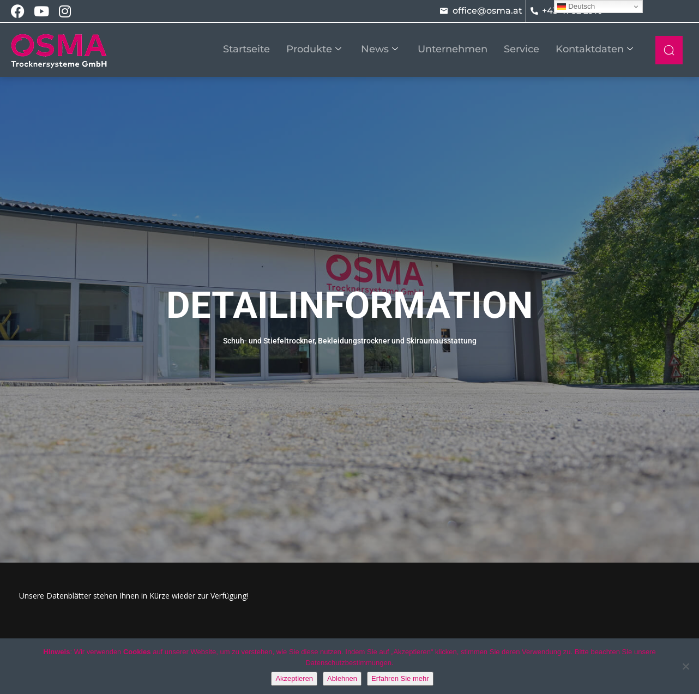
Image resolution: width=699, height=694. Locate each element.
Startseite (246, 49)
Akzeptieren (294, 678)
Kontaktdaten (594, 49)
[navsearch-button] (669, 50)
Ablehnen (342, 678)
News (379, 49)
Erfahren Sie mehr (400, 678)
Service (521, 49)
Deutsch (576, 6)
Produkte (313, 49)
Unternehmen (452, 49)
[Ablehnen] (685, 666)
